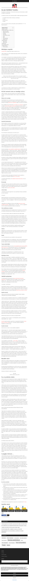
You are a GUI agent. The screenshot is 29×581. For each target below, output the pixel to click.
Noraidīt (14, 575)
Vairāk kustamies (4, 40)
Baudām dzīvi (4, 43)
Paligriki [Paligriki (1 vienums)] (22, 540)
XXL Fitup (24, 501)
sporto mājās (15, 340)
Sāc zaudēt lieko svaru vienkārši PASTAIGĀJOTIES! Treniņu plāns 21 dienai (13, 525)
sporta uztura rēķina (11, 187)
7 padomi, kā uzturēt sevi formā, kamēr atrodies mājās (10, 527)
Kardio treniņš (5, 42)
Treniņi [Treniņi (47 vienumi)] (4, 545)
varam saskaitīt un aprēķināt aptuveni (14, 149)
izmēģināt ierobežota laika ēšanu (17, 178)
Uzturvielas (4, 34)
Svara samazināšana (6, 516)
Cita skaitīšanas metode (6, 35)
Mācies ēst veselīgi (5, 31)
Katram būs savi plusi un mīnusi (21, 290)
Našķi (4, 37)
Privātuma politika (3, 554)
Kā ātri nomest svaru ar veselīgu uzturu (7, 30)
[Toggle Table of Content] (12, 27)
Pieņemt (14, 573)
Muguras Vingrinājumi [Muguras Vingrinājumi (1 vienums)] (4, 540)
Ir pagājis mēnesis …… (5, 45)
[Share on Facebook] (3, 515)
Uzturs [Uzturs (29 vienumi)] (8, 545)
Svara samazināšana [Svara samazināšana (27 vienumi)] (21, 542)
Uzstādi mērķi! (3, 51)
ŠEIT (14, 176)
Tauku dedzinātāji (5, 38)
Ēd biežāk (4, 33)
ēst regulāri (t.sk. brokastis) (18, 104)
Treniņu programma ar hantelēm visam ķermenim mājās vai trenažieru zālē (14, 523)
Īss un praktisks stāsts (5, 44)
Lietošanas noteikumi (4, 556)
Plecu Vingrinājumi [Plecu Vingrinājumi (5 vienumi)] (5, 542)
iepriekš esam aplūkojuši (12, 102)
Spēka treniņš (5, 41)
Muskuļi (2, 321)
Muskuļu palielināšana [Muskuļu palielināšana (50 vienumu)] (14, 540)
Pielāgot (14, 577)
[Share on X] (8, 515)
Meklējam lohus (5, 39)
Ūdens (4, 36)
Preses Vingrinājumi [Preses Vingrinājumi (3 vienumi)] (12, 542)
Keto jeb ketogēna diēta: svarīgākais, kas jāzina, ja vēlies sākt (11, 529)
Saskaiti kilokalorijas (6, 32)
